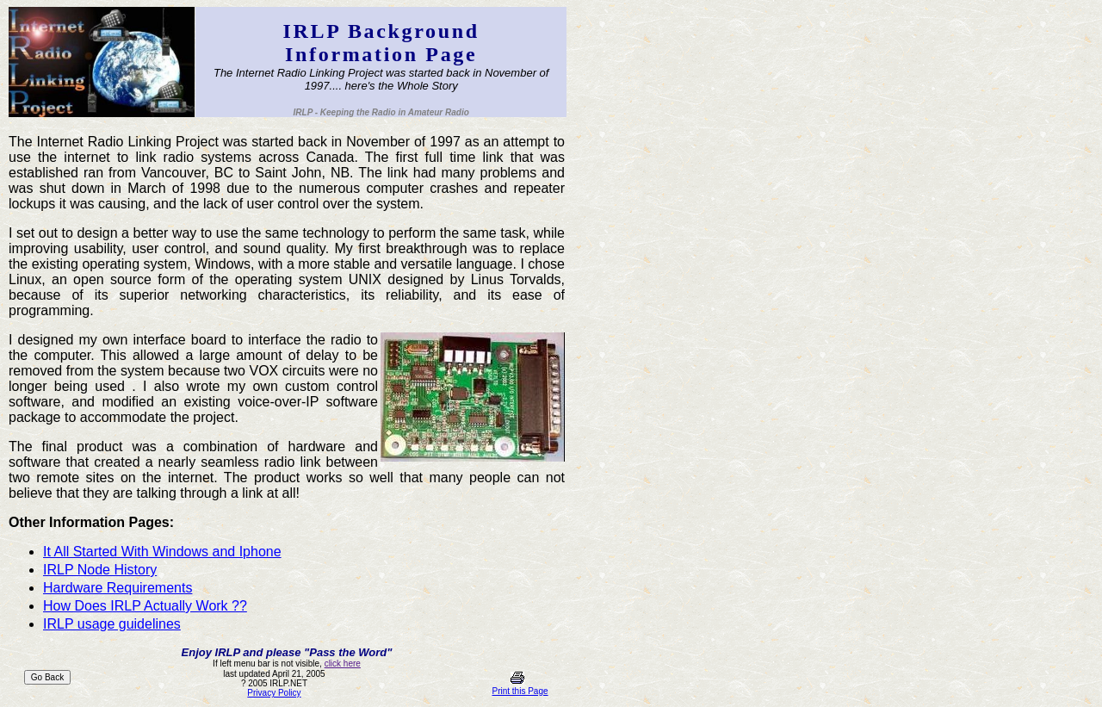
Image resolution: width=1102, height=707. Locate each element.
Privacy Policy (273, 693)
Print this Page (520, 691)
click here (343, 663)
